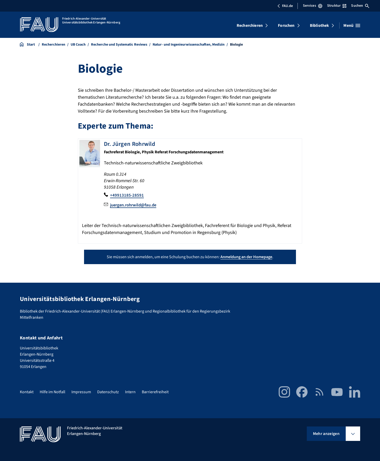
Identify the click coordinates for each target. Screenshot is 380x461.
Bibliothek (319, 25)
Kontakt (27, 392)
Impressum (81, 392)
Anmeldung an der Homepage (246, 256)
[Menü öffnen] (351, 25)
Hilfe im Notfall (52, 392)
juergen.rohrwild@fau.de (135, 205)
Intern (130, 392)
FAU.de (285, 6)
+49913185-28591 (127, 195)
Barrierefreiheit (155, 392)
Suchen (360, 5)
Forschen (286, 25)
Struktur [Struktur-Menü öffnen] (336, 5)
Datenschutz (108, 392)
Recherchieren (250, 25)
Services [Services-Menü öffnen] (312, 5)
